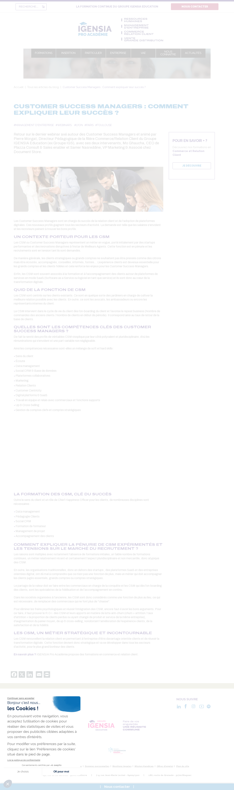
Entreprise (118, 53)
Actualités (193, 53)
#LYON (78, 125)
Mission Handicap (144, 766)
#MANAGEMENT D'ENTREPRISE (34, 125)
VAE (143, 53)
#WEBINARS (64, 125)
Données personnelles (97, 766)
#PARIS (89, 125)
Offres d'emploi (165, 766)
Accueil (18, 87)
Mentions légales (121, 766)
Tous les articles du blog (43, 87)
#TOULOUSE (103, 125)
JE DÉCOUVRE (191, 165)
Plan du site (182, 766)
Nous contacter (195, 6)
